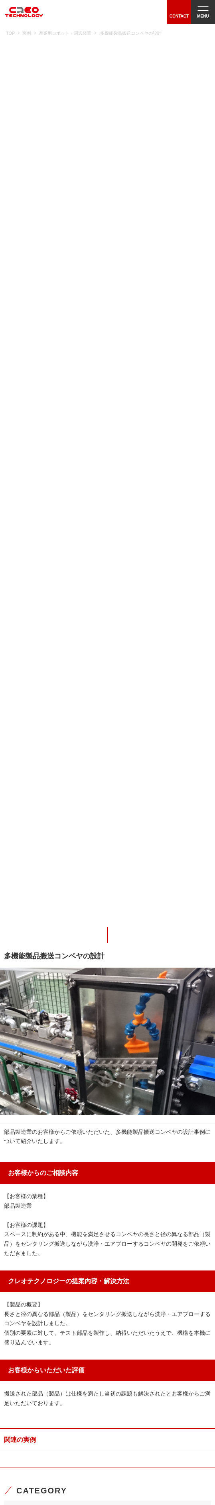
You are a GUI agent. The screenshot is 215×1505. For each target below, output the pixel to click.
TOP (10, 33)
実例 (26, 33)
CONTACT (179, 16)
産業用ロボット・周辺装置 (65, 33)
